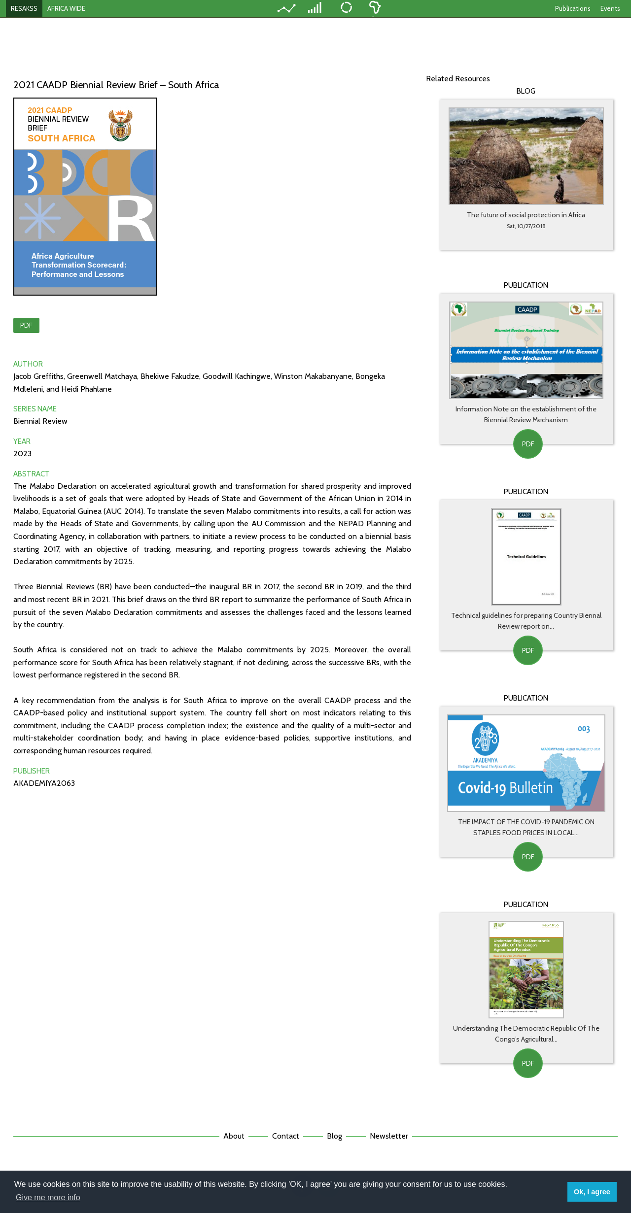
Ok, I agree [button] (592, 1192)
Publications (573, 8)
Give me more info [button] (48, 1197)
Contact (285, 1136)
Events (610, 8)
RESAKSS (24, 8)
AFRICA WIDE (66, 8)
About (233, 1136)
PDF (26, 325)
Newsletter (389, 1136)
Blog (334, 1136)
